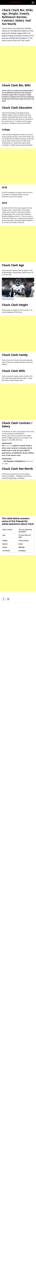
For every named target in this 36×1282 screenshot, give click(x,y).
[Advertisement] (18, 64)
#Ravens (8, 446)
